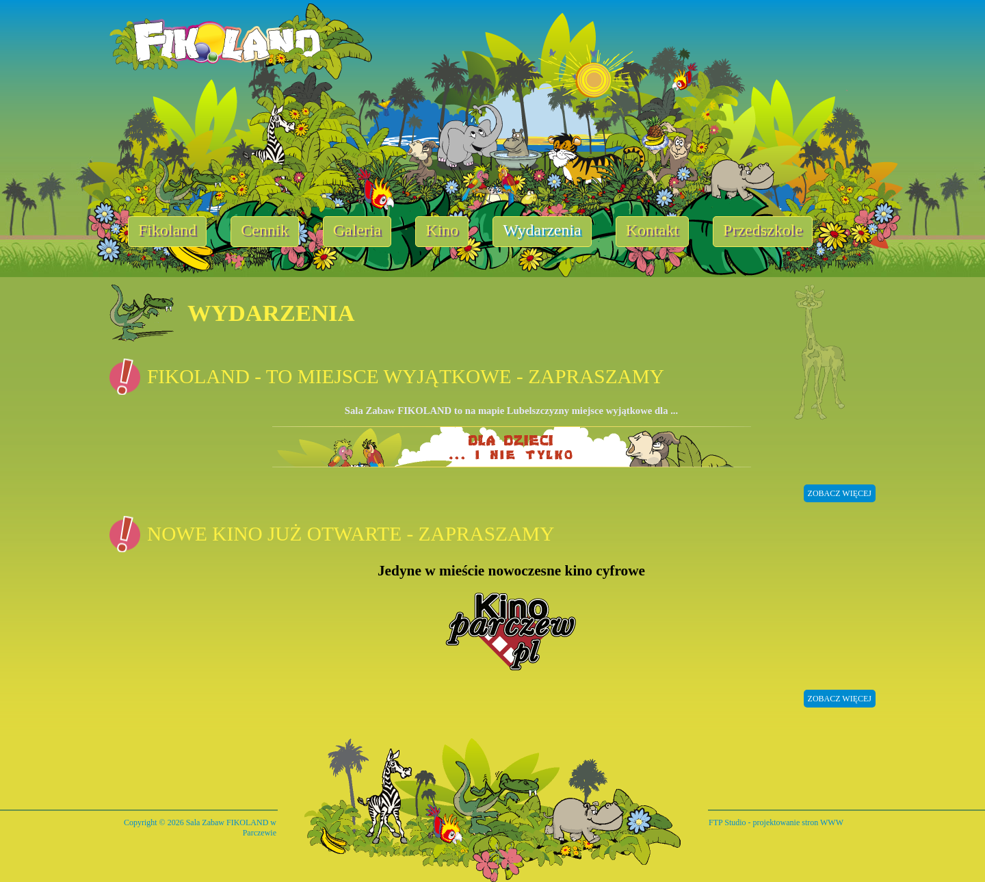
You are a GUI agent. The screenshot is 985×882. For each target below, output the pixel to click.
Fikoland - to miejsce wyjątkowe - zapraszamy (405, 376)
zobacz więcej (839, 493)
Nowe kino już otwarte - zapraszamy (350, 534)
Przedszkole (762, 230)
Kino (441, 230)
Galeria (357, 230)
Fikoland (167, 230)
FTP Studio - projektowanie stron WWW (776, 822)
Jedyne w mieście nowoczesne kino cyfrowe (511, 570)
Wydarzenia (542, 230)
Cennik (264, 230)
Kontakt (652, 230)
